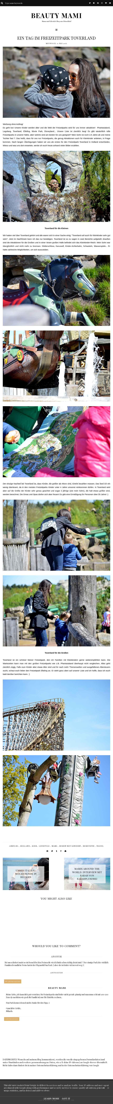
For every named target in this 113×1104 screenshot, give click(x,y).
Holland (25, 846)
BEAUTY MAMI (56, 15)
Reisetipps (88, 846)
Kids (34, 846)
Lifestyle (44, 846)
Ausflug (13, 846)
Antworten (56, 973)
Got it (66, 1098)
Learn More (51, 1098)
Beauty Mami (57, 988)
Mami (54, 846)
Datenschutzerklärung (47, 1065)
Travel (100, 846)
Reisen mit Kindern (70, 846)
